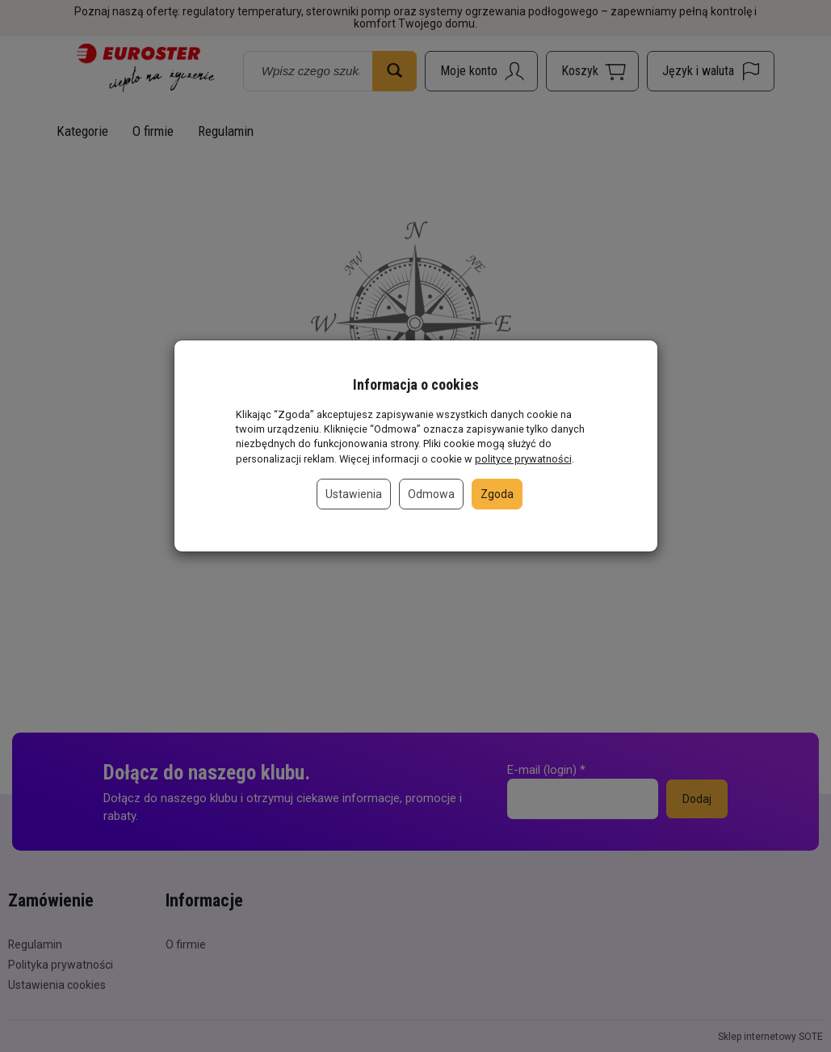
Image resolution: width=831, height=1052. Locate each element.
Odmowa (431, 494)
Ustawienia (353, 494)
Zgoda (497, 494)
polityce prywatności (523, 459)
